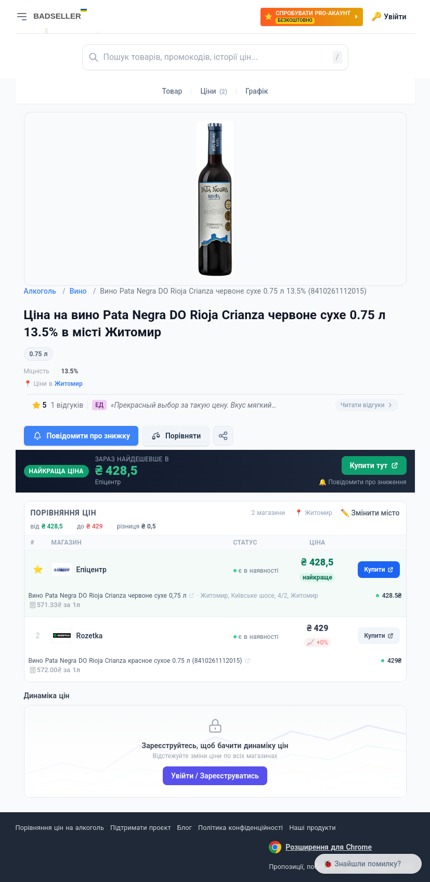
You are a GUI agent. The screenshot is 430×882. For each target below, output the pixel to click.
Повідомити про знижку (81, 436)
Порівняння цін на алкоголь (60, 827)
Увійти (388, 16)
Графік (256, 91)
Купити (378, 569)
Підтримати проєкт (140, 827)
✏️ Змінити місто (370, 513)
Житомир (69, 383)
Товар (172, 91)
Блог (184, 827)
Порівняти (176, 436)
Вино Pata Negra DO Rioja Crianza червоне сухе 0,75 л (108, 595)
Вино (83, 291)
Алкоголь (45, 291)
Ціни (213, 91)
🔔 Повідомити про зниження (362, 482)
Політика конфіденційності (240, 827)
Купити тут (374, 465)
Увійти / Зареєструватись (215, 776)
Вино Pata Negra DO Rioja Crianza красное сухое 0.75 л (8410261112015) (135, 660)
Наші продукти (312, 827)
